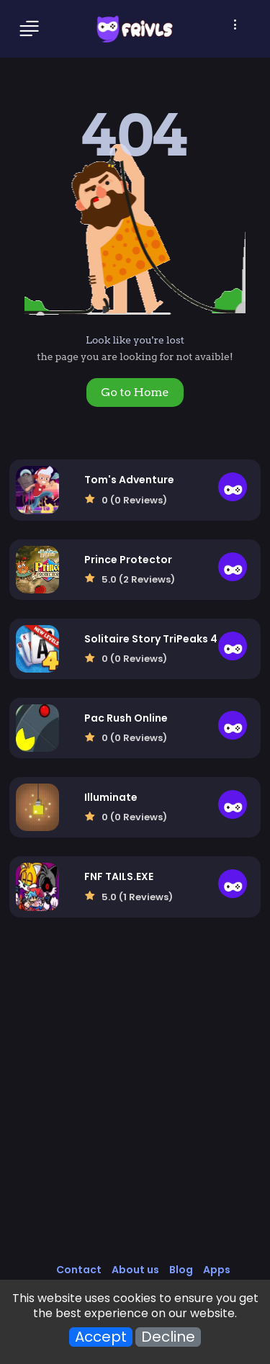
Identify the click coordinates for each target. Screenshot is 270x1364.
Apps (216, 1269)
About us (135, 1269)
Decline (168, 1337)
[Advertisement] (135, 1105)
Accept (101, 1337)
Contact (79, 1269)
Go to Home (134, 392)
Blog (181, 1269)
